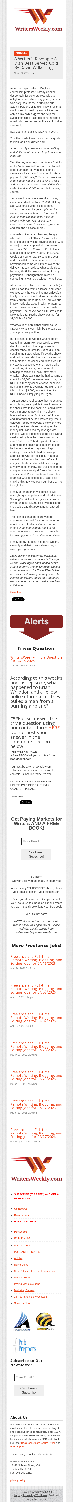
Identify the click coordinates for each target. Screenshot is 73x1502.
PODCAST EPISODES (27, 1251)
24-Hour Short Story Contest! (30, 1296)
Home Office (21, 1264)
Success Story (22, 1303)
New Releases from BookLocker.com (35, 1271)
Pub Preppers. (18, 1446)
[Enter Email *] (36, 841)
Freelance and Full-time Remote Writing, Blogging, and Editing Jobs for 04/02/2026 (36, 1017)
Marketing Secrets (24, 1290)
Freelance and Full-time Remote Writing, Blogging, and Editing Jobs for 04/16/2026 (36, 960)
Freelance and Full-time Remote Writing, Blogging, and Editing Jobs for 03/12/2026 (36, 1104)
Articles (21, 53)
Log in (17, 1495)
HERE (54, 727)
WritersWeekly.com (41, 1491)
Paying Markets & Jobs (27, 1283)
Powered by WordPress (35, 1495)
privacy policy (18, 1480)
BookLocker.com (30, 1442)
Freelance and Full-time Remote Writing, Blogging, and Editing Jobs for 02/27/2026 (36, 1133)
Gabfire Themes (38, 1499)
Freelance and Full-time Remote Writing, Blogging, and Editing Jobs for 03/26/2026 (36, 1046)
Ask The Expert (23, 1277)
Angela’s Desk (22, 1245)
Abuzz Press (48, 1442)
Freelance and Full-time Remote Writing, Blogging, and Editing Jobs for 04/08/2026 (36, 988)
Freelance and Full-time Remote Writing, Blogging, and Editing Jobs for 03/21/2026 (36, 1075)
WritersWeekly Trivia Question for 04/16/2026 (36, 659)
